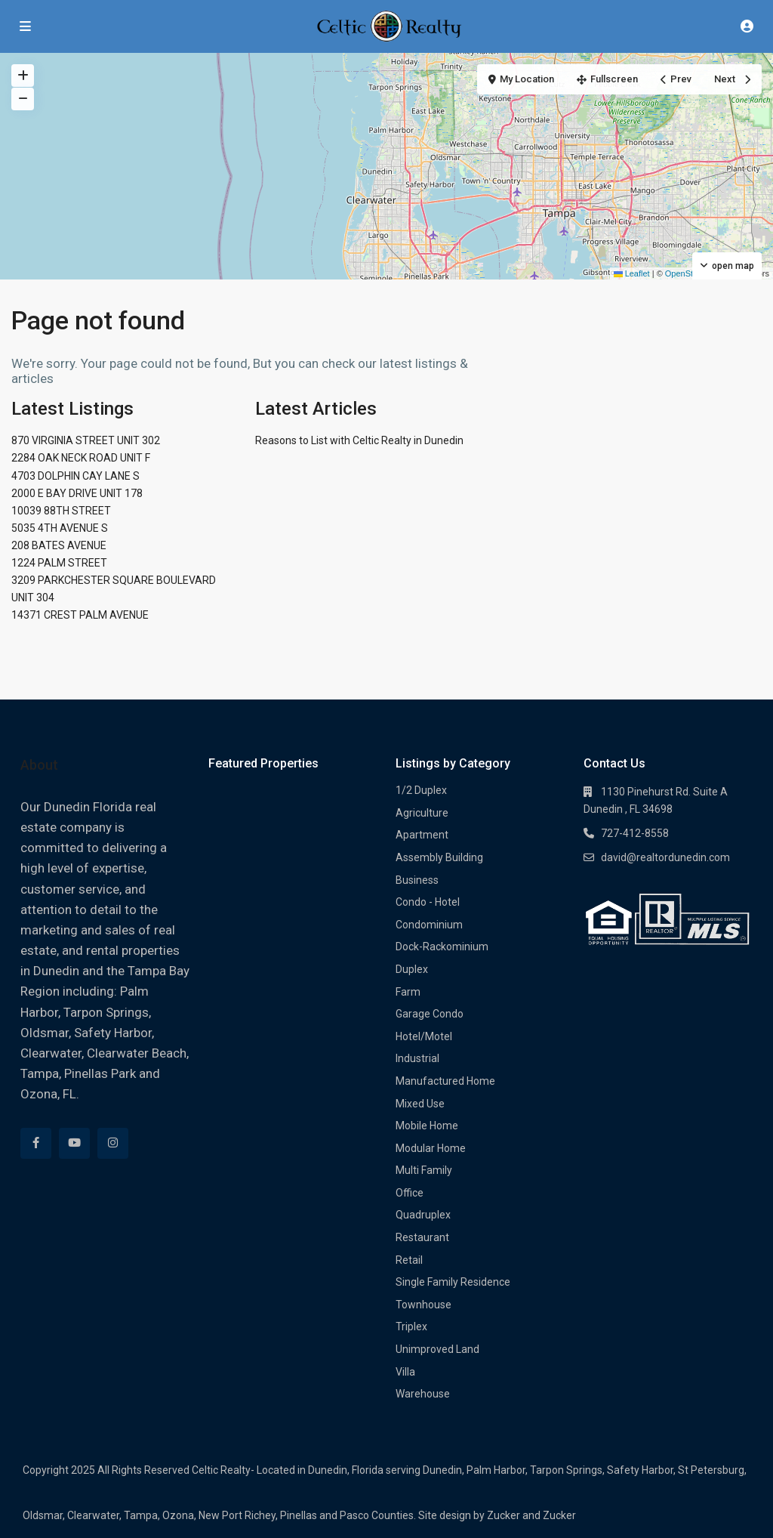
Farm (408, 992)
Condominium (429, 925)
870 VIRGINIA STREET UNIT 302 (85, 440)
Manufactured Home (445, 1081)
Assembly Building (439, 857)
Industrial (417, 1058)
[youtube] (74, 1143)
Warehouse (423, 1394)
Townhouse (423, 1305)
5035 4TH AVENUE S (59, 528)
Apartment (422, 835)
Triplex (411, 1326)
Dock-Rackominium (442, 946)
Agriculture (422, 813)
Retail (409, 1260)
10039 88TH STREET (61, 511)
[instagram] (112, 1143)
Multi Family (424, 1170)
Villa (405, 1372)
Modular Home (431, 1148)
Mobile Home (427, 1126)
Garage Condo (429, 1014)
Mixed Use (420, 1104)
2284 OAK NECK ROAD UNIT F (80, 458)
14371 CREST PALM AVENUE (80, 615)
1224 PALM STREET (59, 563)
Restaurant (422, 1237)
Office (409, 1193)
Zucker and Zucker (531, 1515)
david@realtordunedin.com (665, 857)
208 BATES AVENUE (58, 545)
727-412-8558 (635, 833)
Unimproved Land (437, 1349)
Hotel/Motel (424, 1036)
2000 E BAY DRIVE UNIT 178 (77, 493)
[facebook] (35, 1143)
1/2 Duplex (421, 790)
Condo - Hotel (428, 902)
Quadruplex (423, 1215)
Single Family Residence (453, 1282)
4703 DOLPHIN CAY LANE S (75, 476)
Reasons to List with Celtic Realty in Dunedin (359, 440)
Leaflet (632, 273)
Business (417, 880)
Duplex (412, 969)
